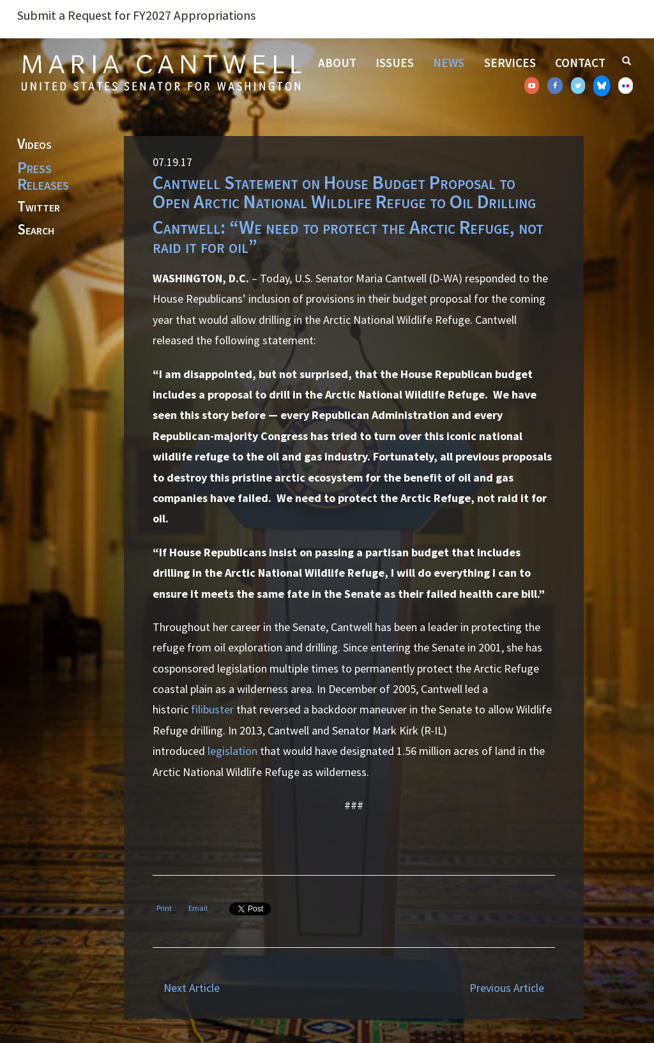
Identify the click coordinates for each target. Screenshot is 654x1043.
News (448, 62)
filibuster (212, 709)
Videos (34, 144)
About (337, 62)
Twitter (38, 207)
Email (198, 908)
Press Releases (43, 175)
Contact (580, 62)
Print (164, 908)
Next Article (192, 987)
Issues (395, 62)
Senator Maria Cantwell (161, 72)
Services (510, 62)
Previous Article (506, 987)
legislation (232, 750)
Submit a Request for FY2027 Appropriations (136, 15)
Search (35, 230)
